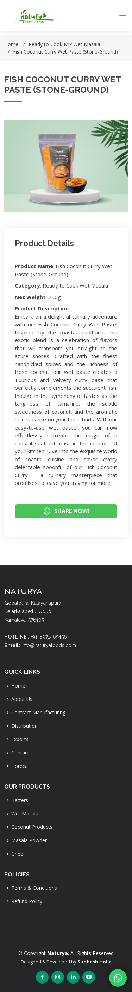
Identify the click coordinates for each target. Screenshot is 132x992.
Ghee (17, 853)
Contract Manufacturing (38, 712)
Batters (19, 800)
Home (11, 44)
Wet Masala (24, 813)
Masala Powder (29, 840)
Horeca (19, 766)
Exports (20, 739)
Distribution (24, 725)
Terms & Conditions (34, 888)
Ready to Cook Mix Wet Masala (64, 44)
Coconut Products (31, 827)
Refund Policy (26, 901)
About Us (21, 699)
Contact (20, 752)
